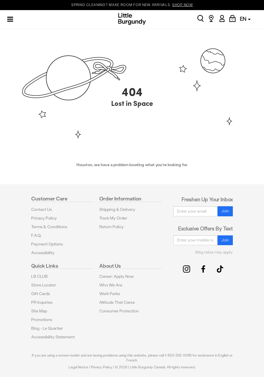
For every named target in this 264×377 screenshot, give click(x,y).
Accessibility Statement (53, 337)
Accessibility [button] (43, 252)
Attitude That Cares (117, 302)
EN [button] (245, 19)
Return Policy (111, 226)
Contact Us (41, 209)
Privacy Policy (44, 218)
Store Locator (43, 285)
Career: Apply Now (116, 276)
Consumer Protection (119, 311)
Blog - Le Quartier (47, 328)
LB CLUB (39, 276)
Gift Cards (40, 293)
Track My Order (113, 218)
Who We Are (110, 285)
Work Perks (109, 293)
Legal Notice (78, 367)
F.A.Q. (36, 235)
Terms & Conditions (49, 226)
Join (225, 211)
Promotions (41, 319)
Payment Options (47, 244)
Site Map (39, 311)
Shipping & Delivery (117, 209)
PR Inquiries (42, 302)
